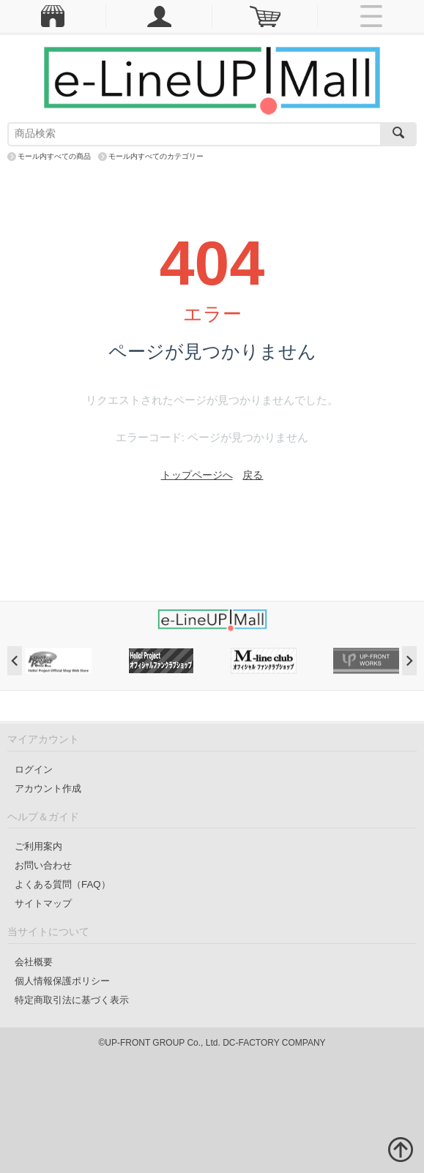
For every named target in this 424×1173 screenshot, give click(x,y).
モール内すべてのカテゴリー (156, 156)
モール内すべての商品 (54, 156)
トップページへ (197, 475)
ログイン (34, 769)
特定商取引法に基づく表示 (72, 999)
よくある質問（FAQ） (63, 884)
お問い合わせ (43, 865)
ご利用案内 (38, 846)
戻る (252, 475)
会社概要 (34, 961)
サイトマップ (43, 903)
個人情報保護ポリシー (62, 980)
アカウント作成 (48, 788)
